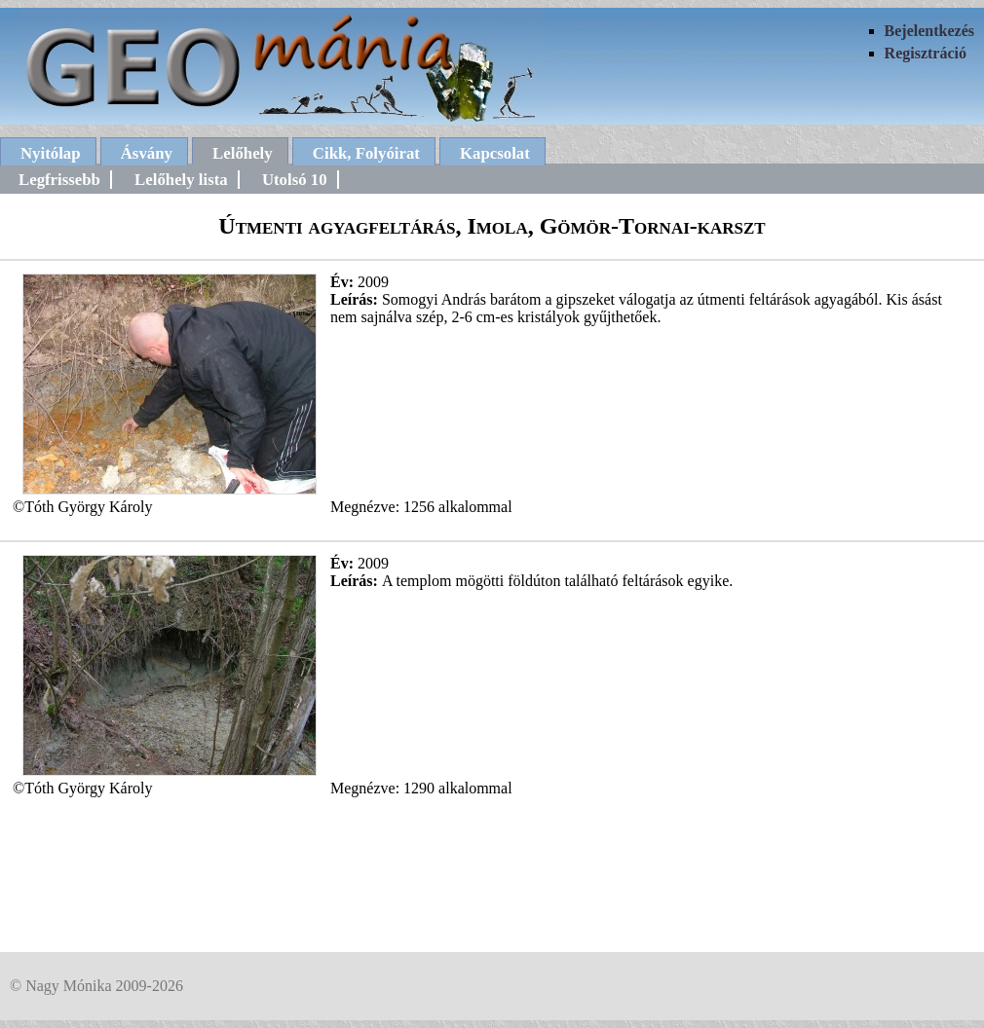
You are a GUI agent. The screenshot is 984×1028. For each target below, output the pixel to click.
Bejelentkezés (929, 30)
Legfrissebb (59, 179)
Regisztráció (925, 53)
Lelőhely (242, 153)
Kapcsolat (495, 153)
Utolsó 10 (294, 179)
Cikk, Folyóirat (366, 153)
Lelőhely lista (181, 179)
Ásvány (146, 153)
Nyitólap (50, 153)
